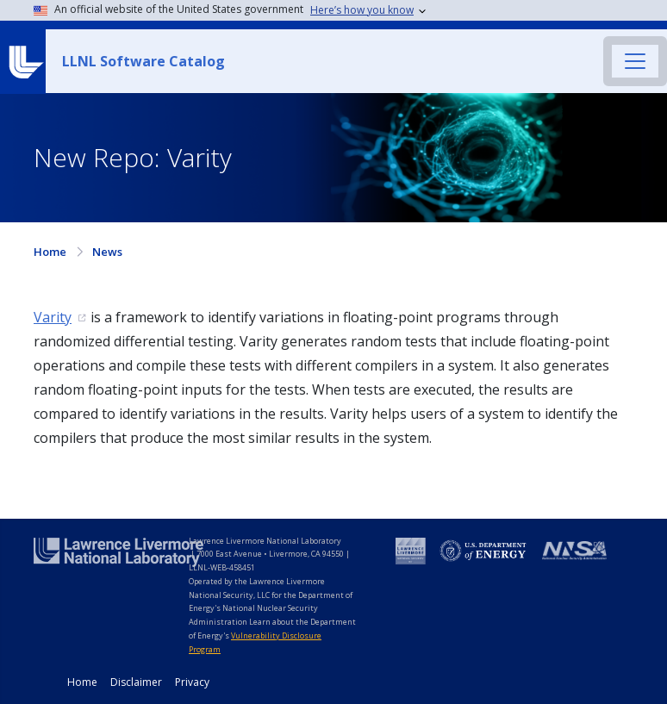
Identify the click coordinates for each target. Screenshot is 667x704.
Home (50, 251)
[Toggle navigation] (635, 61)
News (107, 251)
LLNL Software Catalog (143, 61)
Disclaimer (136, 682)
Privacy (192, 682)
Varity (53, 317)
